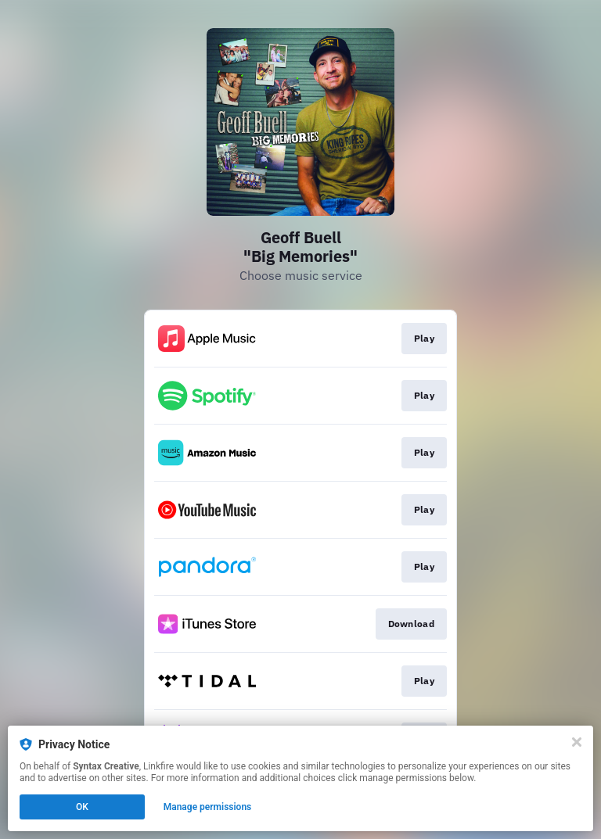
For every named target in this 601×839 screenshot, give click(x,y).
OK (82, 806)
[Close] (576, 742)
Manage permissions (208, 806)
